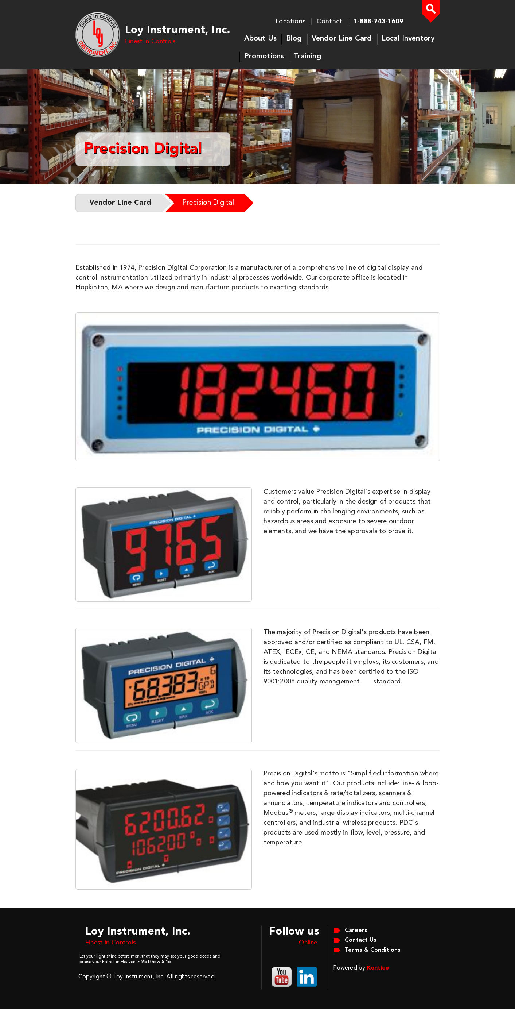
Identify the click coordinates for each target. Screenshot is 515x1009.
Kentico (378, 968)
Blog (294, 38)
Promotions (264, 56)
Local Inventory (408, 38)
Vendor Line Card (342, 38)
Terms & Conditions (373, 950)
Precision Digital (208, 203)
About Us (260, 38)
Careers (356, 930)
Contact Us (361, 940)
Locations (290, 21)
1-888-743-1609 (378, 21)
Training (307, 56)
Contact (329, 21)
